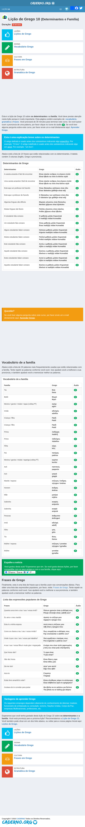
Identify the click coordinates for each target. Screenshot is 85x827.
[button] (6, 9)
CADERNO (20, 819)
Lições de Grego (22, 34)
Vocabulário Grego (24, 46)
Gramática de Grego (24, 72)
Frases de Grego (60, 587)
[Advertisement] (42, 98)
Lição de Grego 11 (70, 718)
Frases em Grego (23, 59)
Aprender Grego (27, 318)
